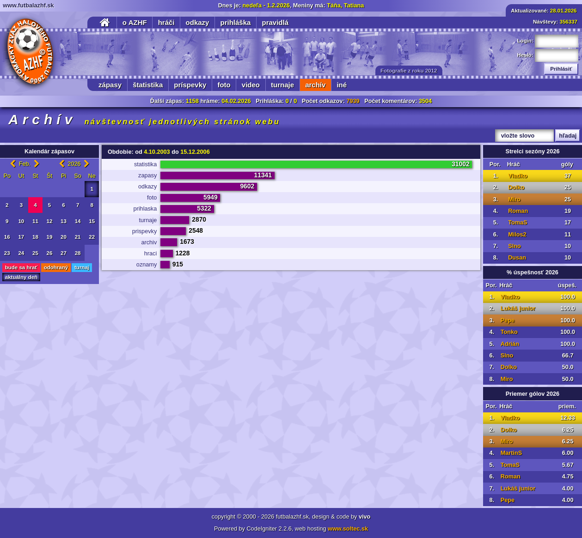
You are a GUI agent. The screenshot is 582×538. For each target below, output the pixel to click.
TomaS (517, 222)
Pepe (508, 320)
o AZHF (135, 22)
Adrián (510, 344)
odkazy (197, 22)
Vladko (517, 176)
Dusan (517, 257)
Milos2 (517, 234)
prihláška (236, 22)
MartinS (511, 453)
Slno (514, 246)
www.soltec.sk (348, 529)
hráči (166, 22)
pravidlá (275, 22)
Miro (514, 199)
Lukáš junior (518, 308)
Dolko (516, 187)
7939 (352, 101)
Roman (518, 211)
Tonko (509, 332)
